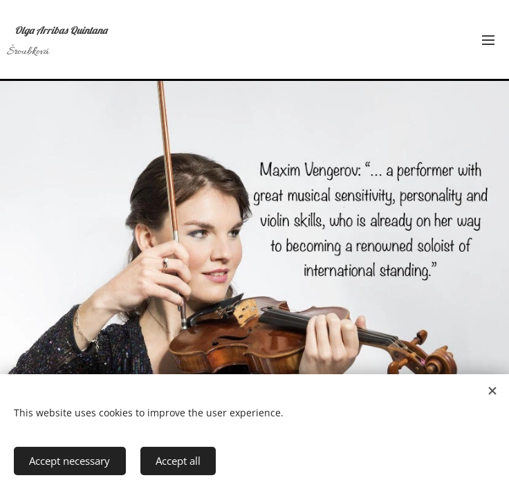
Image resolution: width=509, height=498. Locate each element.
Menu (488, 40)
